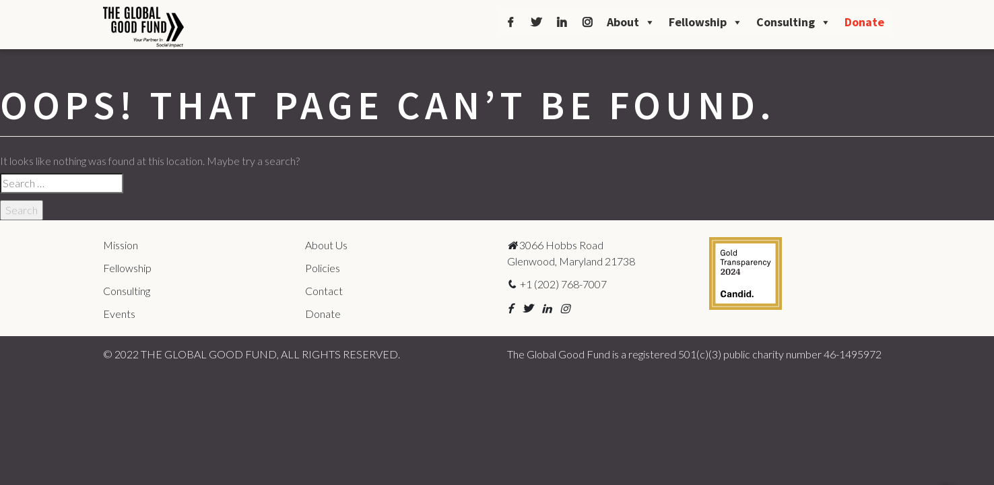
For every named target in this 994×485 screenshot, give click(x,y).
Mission (120, 244)
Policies (322, 267)
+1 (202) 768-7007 (557, 284)
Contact (324, 290)
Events (119, 313)
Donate (864, 22)
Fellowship (706, 22)
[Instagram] (587, 22)
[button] (510, 308)
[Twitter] (536, 22)
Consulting (793, 22)
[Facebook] (510, 22)
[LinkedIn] (561, 22)
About (631, 22)
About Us (326, 244)
